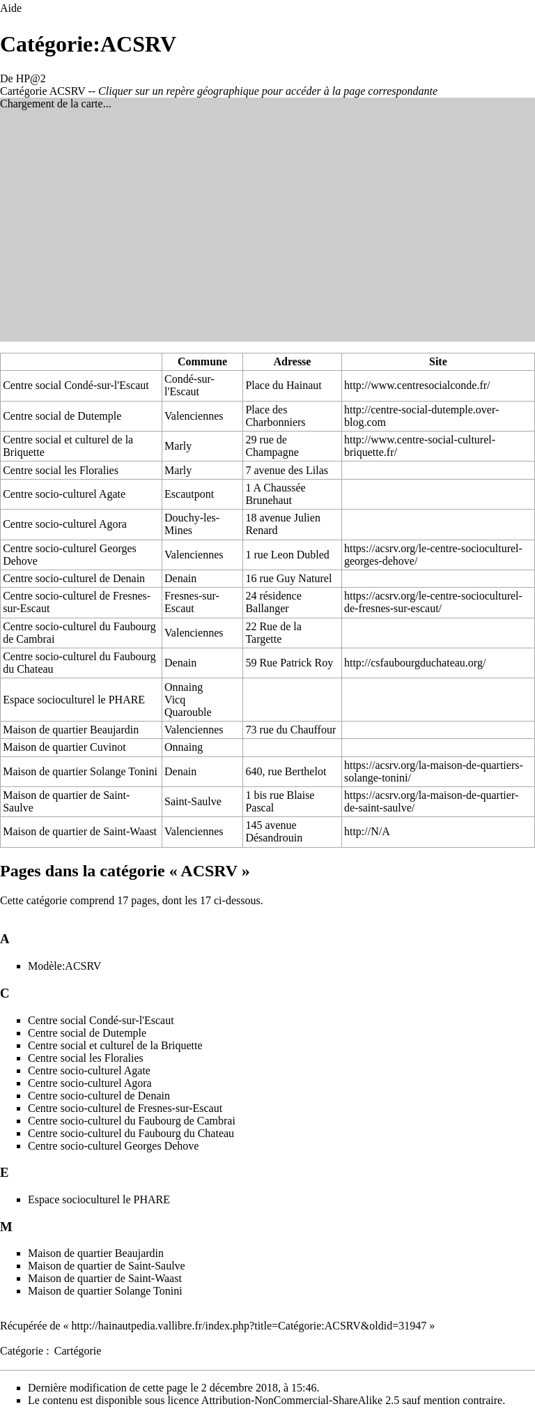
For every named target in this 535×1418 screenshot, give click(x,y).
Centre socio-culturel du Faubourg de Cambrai (131, 1121)
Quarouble (188, 712)
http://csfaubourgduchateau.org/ (415, 663)
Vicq (174, 700)
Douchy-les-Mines (191, 524)
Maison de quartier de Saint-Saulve (106, 1266)
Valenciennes (193, 416)
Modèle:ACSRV (64, 966)
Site (438, 361)
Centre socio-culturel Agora (65, 524)
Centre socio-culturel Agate (64, 494)
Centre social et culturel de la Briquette (115, 1045)
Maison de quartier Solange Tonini (80, 771)
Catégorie (21, 1351)
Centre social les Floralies (60, 470)
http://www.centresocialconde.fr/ (417, 385)
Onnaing (183, 687)
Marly (178, 446)
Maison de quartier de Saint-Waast (80, 831)
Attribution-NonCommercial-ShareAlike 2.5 (300, 1400)
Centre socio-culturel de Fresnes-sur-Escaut (125, 1108)
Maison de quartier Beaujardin (71, 729)
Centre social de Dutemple (62, 416)
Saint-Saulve (193, 801)
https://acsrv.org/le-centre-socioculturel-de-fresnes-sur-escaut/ (433, 602)
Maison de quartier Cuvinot (64, 747)
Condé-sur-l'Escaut (189, 385)
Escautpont (189, 494)
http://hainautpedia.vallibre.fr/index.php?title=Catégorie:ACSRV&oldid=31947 (249, 1326)
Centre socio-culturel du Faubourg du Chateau (131, 1133)
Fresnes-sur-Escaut (191, 602)
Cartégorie (78, 1351)
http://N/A (367, 831)
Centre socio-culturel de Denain (74, 578)
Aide (11, 8)
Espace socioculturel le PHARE (74, 700)
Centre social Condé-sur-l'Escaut (76, 385)
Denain (180, 578)
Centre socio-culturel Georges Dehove (113, 1146)
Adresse (292, 361)
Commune (202, 361)
